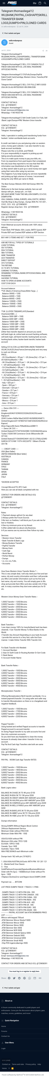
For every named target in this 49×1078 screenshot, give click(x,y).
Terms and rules (18, 1064)
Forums (4, 1031)
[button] (4, 3)
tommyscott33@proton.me (18, 110)
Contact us (5, 1036)
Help (39, 1064)
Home (3, 1026)
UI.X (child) (6, 1060)
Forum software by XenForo (23, 1075)
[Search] (45, 3)
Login (3, 1048)
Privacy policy (30, 1064)
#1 (47, 51)
